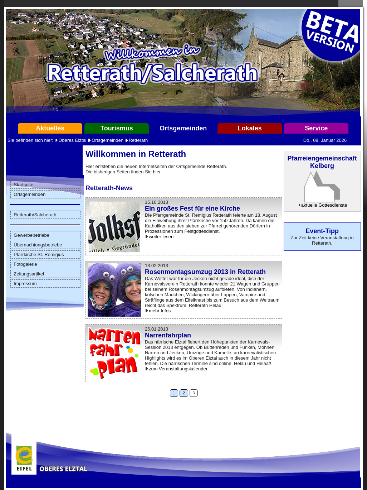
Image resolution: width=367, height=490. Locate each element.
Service (316, 128)
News (124, 188)
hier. (157, 171)
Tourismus (117, 128)
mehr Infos (160, 310)
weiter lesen (161, 236)
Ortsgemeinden (183, 128)
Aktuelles (50, 128)
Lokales (250, 128)
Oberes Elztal (72, 140)
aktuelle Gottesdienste (324, 205)
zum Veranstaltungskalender (178, 368)
